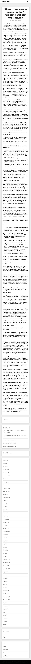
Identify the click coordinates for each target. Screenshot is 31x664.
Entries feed (5, 649)
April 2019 (5, 621)
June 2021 (5, 541)
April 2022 (5, 513)
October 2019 (6, 603)
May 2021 (5, 544)
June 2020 (5, 578)
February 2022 (6, 519)
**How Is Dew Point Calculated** (10, 440)
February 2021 (6, 553)
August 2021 (6, 534)
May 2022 (5, 510)
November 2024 (6, 479)
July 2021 (5, 537)
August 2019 (6, 609)
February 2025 (6, 469)
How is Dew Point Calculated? (9, 443)
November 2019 (6, 599)
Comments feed (6, 652)
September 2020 (6, 568)
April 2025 (5, 463)
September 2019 (6, 606)
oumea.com (5, 1)
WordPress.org (6, 655)
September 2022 (6, 497)
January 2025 (6, 472)
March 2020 (5, 587)
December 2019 (6, 596)
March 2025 (5, 466)
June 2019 (5, 615)
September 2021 (6, 531)
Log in (4, 646)
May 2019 (5, 618)
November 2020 (6, 562)
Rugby (4, 637)
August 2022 (6, 500)
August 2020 (6, 572)
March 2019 (5, 624)
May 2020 (5, 581)
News (4, 634)
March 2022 (5, 516)
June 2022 (5, 506)
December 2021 (6, 525)
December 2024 (6, 475)
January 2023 (6, 485)
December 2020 (6, 559)
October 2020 (6, 565)
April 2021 (5, 547)
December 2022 (6, 488)
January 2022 (6, 522)
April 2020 (5, 584)
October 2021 (6, 528)
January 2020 (6, 593)
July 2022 (5, 503)
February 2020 (6, 590)
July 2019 (5, 612)
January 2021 (6, 556)
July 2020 (5, 575)
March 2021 (5, 550)
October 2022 (6, 494)
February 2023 (6, 482)
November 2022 (6, 491)
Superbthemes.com (24, 662)
